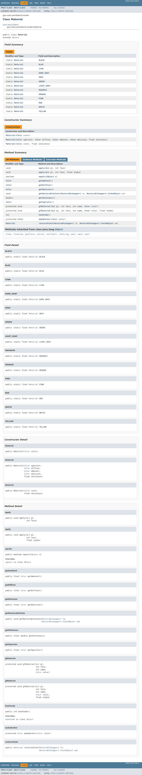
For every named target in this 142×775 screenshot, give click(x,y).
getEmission (45, 189)
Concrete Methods (56, 159)
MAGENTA (43, 90)
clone (8, 234)
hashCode (43, 215)
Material (18, 60)
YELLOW (42, 111)
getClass (30, 234)
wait (73, 234)
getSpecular (45, 202)
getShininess (46, 198)
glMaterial (44, 206)
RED (40, 103)
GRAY (41, 77)
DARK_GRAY (44, 73)
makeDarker (44, 219)
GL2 (47, 168)
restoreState (46, 223)
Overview (5, 3)
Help (49, 3)
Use (30, 3)
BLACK (42, 60)
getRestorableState (49, 193)
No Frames (44, 8)
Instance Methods (32, 159)
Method (37, 11)
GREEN (42, 81)
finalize (18, 234)
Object (15, 37)
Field (20, 11)
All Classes (59, 8)
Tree (36, 3)
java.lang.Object (11, 25)
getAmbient (44, 181)
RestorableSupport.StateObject (104, 193)
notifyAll (51, 234)
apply (42, 168)
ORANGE (42, 94)
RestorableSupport (71, 193)
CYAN (41, 69)
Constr (28, 11)
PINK (41, 98)
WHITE (42, 107)
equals (42, 176)
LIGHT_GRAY (44, 86)
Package (15, 3)
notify (40, 234)
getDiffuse (44, 185)
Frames (34, 8)
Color (19, 135)
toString (64, 234)
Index (42, 3)
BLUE (41, 64)
